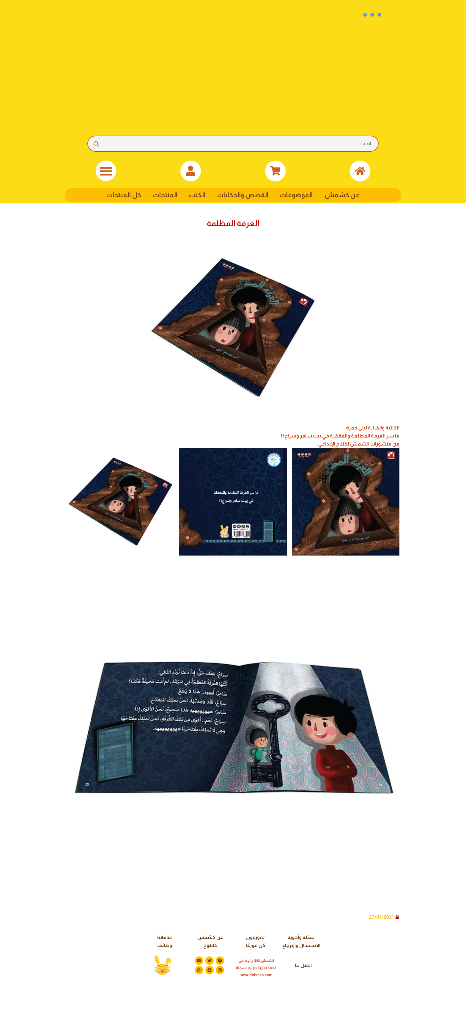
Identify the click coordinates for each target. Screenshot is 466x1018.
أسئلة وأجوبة (301, 937)
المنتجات (163, 195)
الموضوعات (299, 195)
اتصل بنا (303, 965)
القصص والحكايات (243, 195)
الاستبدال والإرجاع (301, 945)
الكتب (196, 195)
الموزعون (256, 937)
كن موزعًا (256, 945)
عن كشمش (345, 195)
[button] (106, 171)
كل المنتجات (121, 195)
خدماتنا (164, 937)
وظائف (164, 945)
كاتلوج (210, 945)
